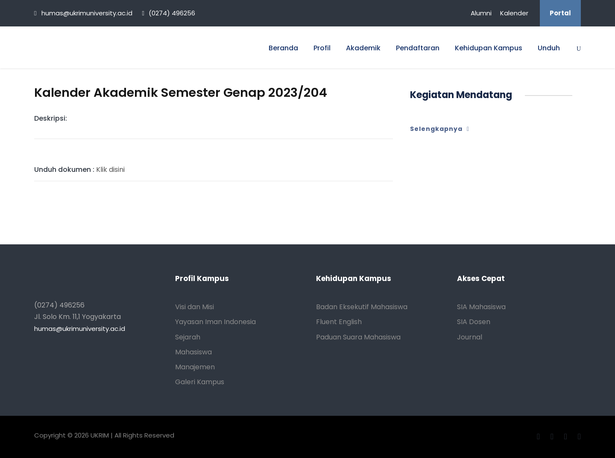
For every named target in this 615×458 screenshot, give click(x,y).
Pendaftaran (417, 48)
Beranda (283, 48)
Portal (560, 13)
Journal (469, 337)
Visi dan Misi (194, 307)
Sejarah (187, 337)
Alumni (481, 13)
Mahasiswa (193, 352)
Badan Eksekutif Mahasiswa (361, 307)
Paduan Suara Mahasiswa (358, 337)
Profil (322, 48)
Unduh (549, 48)
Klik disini (79, 169)
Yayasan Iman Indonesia (215, 322)
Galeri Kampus (199, 382)
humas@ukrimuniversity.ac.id (79, 328)
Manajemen (195, 367)
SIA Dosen (473, 322)
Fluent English (339, 322)
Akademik (363, 48)
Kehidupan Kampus (488, 48)
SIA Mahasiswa (481, 307)
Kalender (514, 13)
